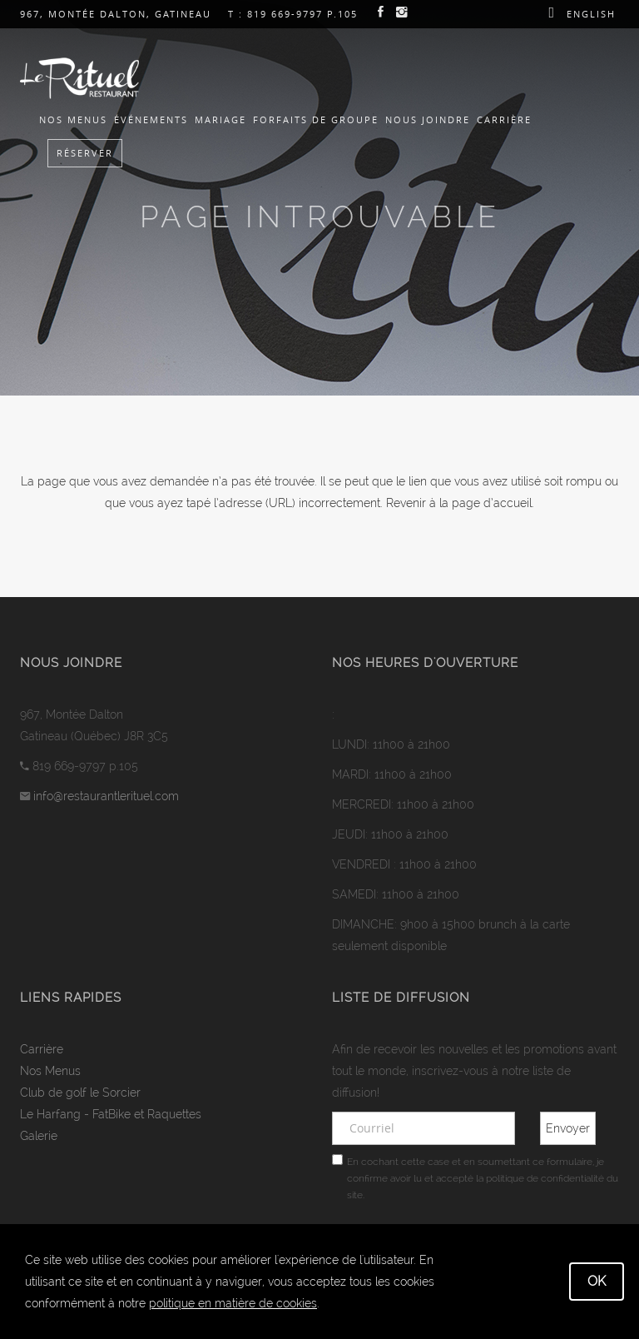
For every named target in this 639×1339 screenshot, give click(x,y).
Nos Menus (73, 119)
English (591, 13)
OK (596, 1281)
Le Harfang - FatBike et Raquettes (110, 1114)
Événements (151, 119)
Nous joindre (427, 119)
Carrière (504, 119)
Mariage (220, 119)
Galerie (38, 1135)
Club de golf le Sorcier (80, 1092)
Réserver (85, 153)
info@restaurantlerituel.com (106, 796)
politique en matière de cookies (233, 1303)
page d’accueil (492, 503)
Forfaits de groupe (316, 119)
